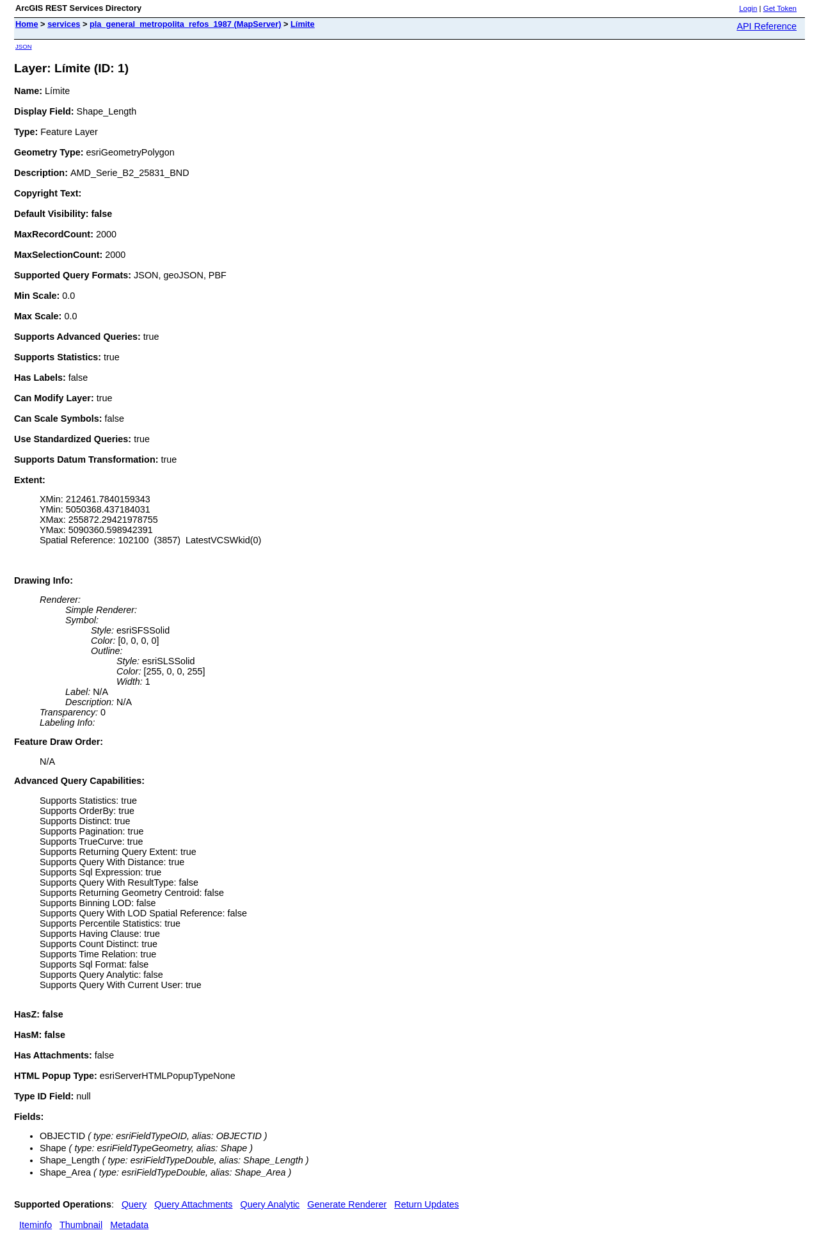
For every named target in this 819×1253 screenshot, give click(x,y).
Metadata (129, 1225)
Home (26, 24)
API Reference (766, 26)
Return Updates (426, 1204)
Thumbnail (81, 1225)
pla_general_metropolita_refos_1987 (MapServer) (185, 24)
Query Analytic (270, 1204)
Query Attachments (193, 1204)
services (63, 24)
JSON (23, 46)
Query (134, 1204)
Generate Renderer (346, 1204)
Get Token (780, 8)
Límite (302, 24)
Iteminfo (35, 1225)
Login (748, 8)
